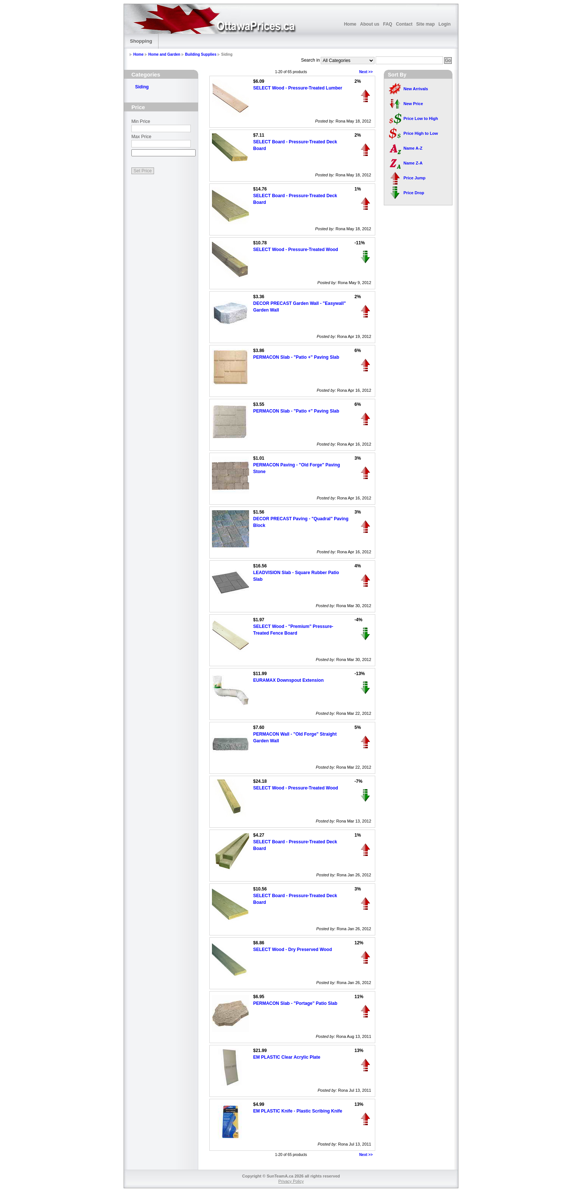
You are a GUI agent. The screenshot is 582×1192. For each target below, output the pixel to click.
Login (444, 24)
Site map (425, 24)
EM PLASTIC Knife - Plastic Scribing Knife (297, 1111)
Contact (404, 24)
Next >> (366, 72)
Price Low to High (420, 118)
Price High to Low (420, 133)
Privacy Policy (291, 1181)
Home (350, 24)
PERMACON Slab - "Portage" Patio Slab (295, 1003)
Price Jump (414, 178)
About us (369, 24)
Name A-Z (412, 148)
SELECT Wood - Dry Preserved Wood (292, 949)
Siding (142, 86)
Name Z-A (412, 163)
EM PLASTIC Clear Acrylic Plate (286, 1057)
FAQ (387, 24)
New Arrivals (415, 89)
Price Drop (413, 192)
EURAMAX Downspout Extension (288, 680)
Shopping (141, 41)
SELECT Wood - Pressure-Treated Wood (295, 249)
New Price (413, 103)
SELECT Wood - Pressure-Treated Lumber (297, 88)
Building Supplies (200, 54)
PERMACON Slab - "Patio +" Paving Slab (296, 357)
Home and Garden (164, 54)
